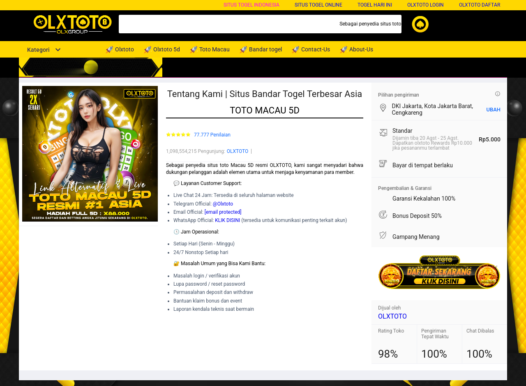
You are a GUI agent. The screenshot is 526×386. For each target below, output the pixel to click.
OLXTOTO (238, 151)
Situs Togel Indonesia (251, 5)
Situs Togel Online (318, 5)
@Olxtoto (223, 204)
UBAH (493, 109)
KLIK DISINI (227, 220)
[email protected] (223, 212)
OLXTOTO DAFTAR (479, 5)
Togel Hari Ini (375, 5)
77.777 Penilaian (212, 135)
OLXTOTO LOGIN (425, 5)
